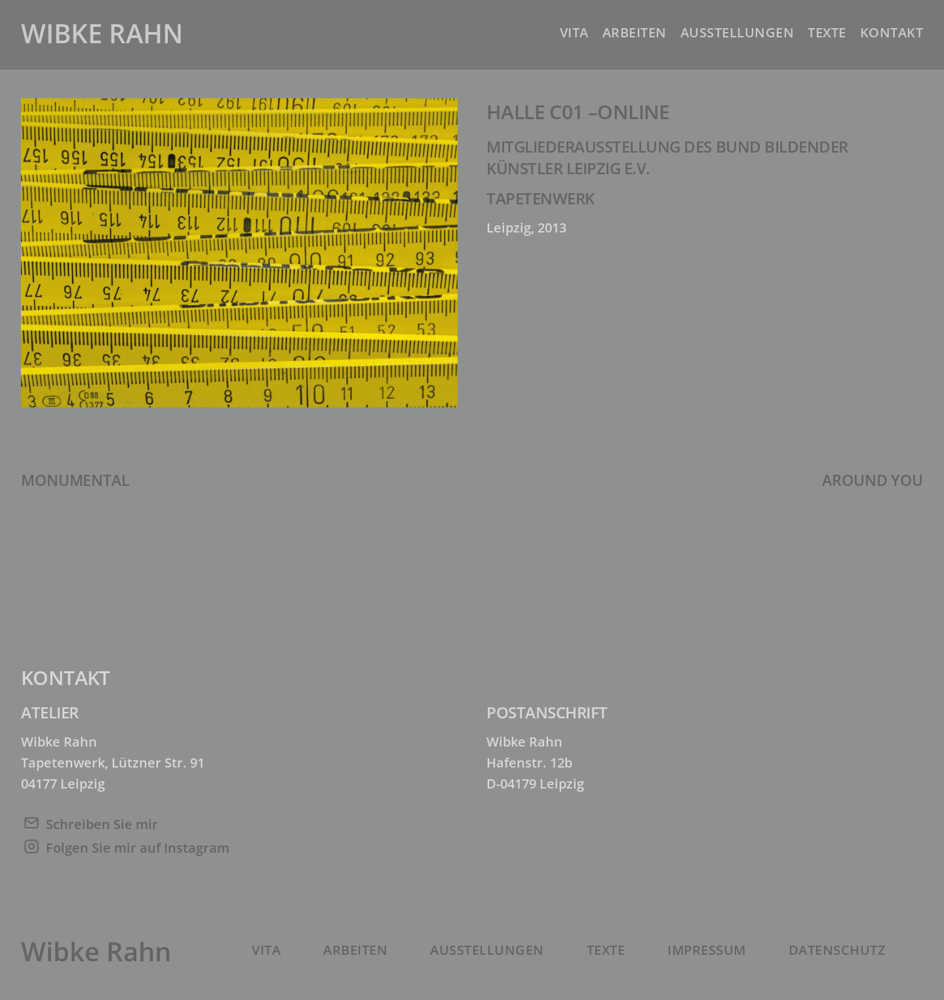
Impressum (706, 950)
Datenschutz (837, 950)
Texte (827, 32)
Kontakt (892, 32)
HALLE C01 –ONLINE (578, 111)
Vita (574, 32)
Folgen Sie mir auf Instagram (137, 848)
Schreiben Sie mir (102, 824)
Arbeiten (634, 32)
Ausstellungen (737, 32)
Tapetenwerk (540, 198)
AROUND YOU (872, 480)
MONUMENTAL (75, 480)
